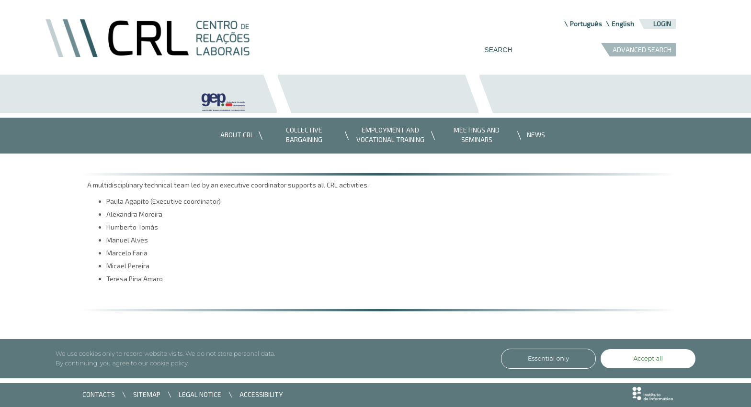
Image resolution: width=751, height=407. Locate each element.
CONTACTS (98, 394)
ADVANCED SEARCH (642, 49)
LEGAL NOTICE (200, 394)
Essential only (548, 358)
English (623, 24)
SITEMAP (146, 394)
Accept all (648, 358)
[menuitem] (235, 136)
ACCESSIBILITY (261, 394)
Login (662, 24)
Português (586, 24)
